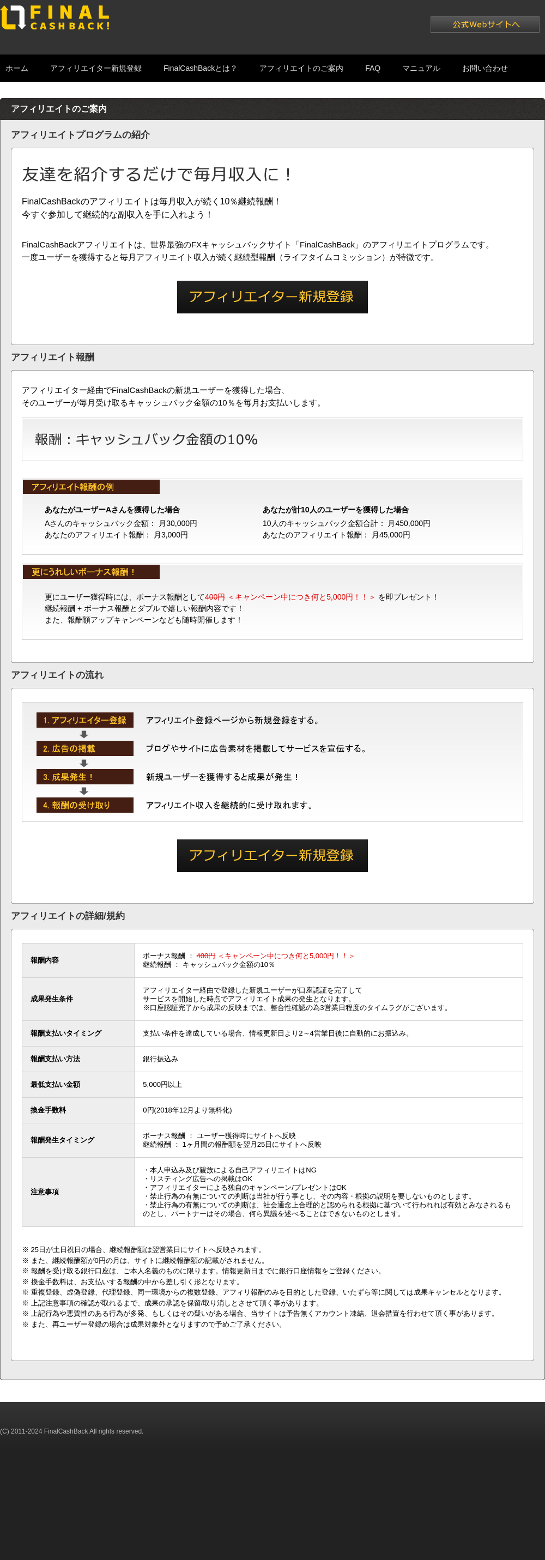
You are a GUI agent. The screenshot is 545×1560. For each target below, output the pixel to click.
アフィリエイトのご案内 (301, 68)
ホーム (16, 68)
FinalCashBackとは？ (201, 68)
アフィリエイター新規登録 (96, 68)
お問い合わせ (485, 68)
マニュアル (421, 68)
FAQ (372, 68)
